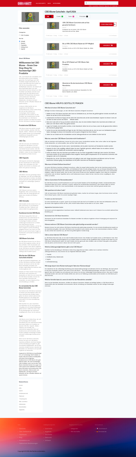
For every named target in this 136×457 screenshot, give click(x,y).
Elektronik (48, 437)
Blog (49, 3)
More (77, 31)
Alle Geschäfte (40, 3)
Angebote (48, 431)
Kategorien (56, 3)
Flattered (21, 396)
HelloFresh (114, 6)
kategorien (74, 429)
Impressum (23, 434)
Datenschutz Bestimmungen (28, 443)
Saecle (21, 391)
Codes (60, 16)
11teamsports (23, 399)
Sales (71, 16)
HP (111, 6)
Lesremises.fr (102, 429)
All (49, 16)
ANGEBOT (108, 45)
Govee (21, 385)
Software (48, 440)
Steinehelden (22, 407)
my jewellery (95, 6)
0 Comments (113, 35)
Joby (20, 388)
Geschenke (48, 434)
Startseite (22, 429)
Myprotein (107, 6)
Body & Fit (101, 6)
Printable (84, 16)
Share (60, 35)
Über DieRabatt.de (25, 431)
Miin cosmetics (23, 401)
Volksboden (22, 404)
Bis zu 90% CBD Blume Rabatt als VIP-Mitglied (78, 44)
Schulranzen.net (23, 393)
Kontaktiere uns (24, 440)
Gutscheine (48, 429)
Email (66, 35)
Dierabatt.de (101, 431)
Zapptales (22, 409)
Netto (90, 6)
